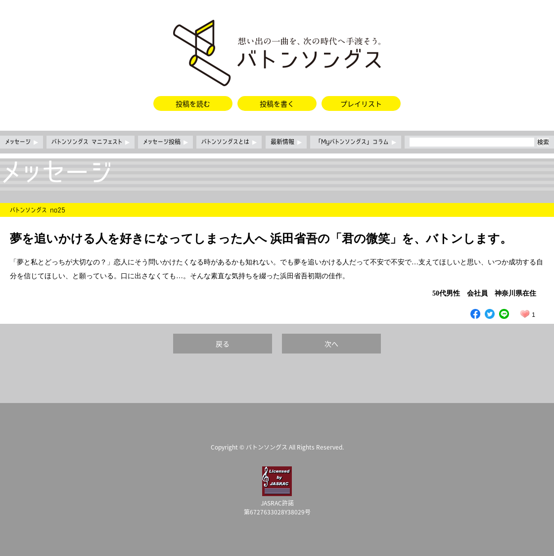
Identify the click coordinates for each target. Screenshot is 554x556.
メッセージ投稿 (165, 142)
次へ (331, 344)
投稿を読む (193, 103)
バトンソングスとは (229, 142)
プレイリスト (361, 103)
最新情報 (286, 142)
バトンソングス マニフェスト (90, 142)
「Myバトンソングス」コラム (355, 142)
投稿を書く (277, 103)
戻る (223, 344)
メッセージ (21, 142)
